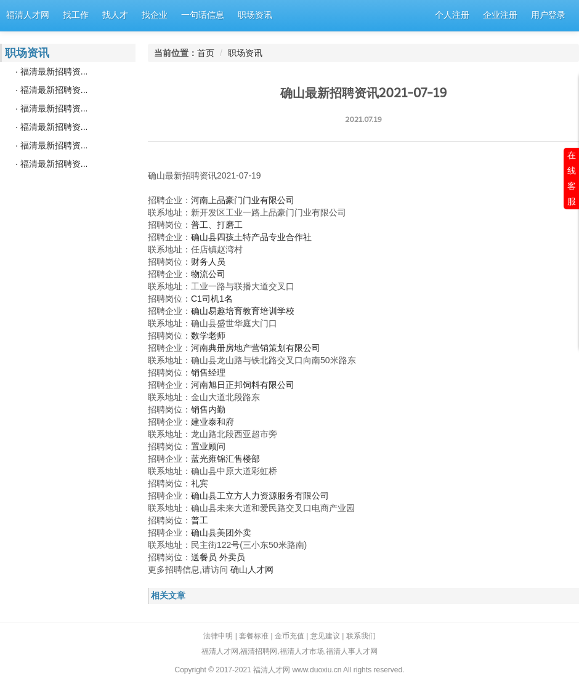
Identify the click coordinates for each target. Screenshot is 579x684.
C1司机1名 (212, 299)
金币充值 (289, 636)
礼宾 (199, 483)
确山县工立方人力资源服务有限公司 (260, 496)
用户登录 (548, 15)
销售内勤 (208, 409)
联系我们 (361, 636)
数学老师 (208, 335)
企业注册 (500, 15)
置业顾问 (208, 446)
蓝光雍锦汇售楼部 (225, 459)
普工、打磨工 (217, 225)
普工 (199, 520)
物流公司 (208, 274)
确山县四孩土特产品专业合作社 (251, 237)
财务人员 (208, 262)
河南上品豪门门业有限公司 (242, 200)
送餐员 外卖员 (218, 557)
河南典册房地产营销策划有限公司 (255, 348)
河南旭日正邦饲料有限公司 (242, 385)
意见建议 (325, 636)
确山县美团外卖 (221, 532)
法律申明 (218, 636)
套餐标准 (254, 636)
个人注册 (452, 15)
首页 (205, 53)
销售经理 (208, 372)
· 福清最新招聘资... (51, 71)
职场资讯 (245, 53)
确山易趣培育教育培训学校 (242, 311)
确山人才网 (251, 569)
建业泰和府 (212, 422)
